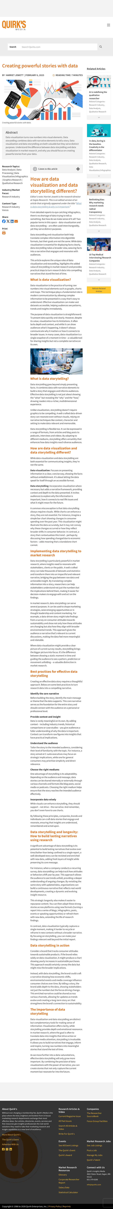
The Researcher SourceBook (94, 1115)
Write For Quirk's (67, 1133)
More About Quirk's (11, 1134)
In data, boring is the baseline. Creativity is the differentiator (97, 145)
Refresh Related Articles (99, 290)
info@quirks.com (94, 1184)
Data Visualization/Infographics (15, 174)
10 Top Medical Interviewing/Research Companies (99, 257)
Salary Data (64, 1187)
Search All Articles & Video (68, 1127)
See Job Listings (94, 1145)
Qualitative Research (12, 183)
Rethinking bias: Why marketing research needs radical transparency (96, 205)
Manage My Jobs (94, 1155)
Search (13, 46)
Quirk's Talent (93, 1159)
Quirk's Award (65, 1155)
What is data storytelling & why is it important (56, 205)
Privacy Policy (54, 1206)
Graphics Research (12, 179)
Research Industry (11, 196)
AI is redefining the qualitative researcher (98, 95)
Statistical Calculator (68, 1192)
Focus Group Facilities (97, 1121)
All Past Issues (65, 1121)
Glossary (63, 1174)
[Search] (58, 47)
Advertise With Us (10, 1144)
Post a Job (92, 1150)
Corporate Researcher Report (69, 1181)
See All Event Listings (68, 1145)
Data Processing (12, 171)
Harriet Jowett (14, 75)
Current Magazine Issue (70, 1116)
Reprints (67, 1206)
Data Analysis (8, 169)
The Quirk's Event (10, 1139)
